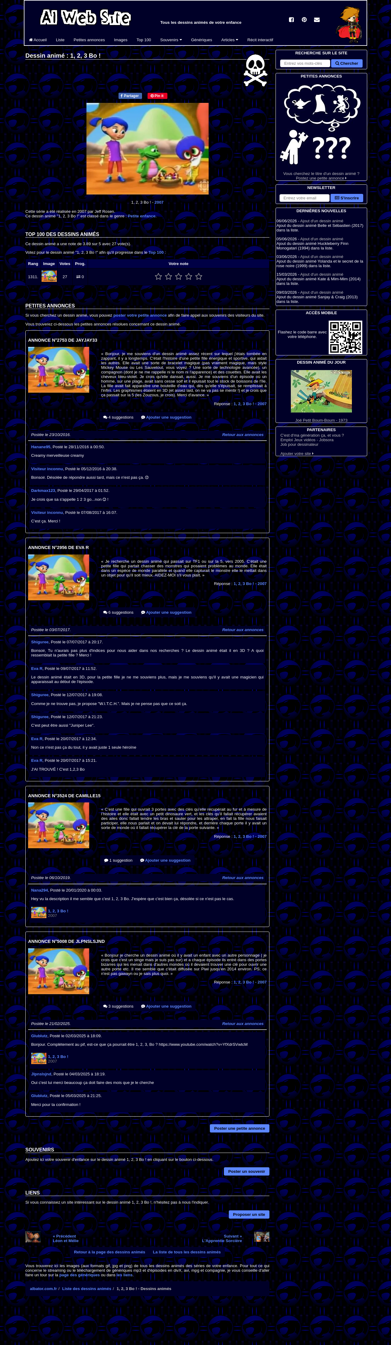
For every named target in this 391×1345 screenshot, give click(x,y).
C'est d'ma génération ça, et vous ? (312, 435)
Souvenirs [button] (171, 40)
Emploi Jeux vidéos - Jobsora (307, 440)
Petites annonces (89, 40)
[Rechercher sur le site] (305, 63)
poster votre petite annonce (140, 315)
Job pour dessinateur (299, 444)
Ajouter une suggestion (166, 417)
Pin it (157, 96)
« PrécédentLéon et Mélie (66, 1238)
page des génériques (79, 1275)
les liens (125, 1275)
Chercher (346, 63)
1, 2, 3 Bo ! (250, 404)
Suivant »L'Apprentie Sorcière (222, 1238)
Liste (60, 40)
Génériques (201, 40)
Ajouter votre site (297, 453)
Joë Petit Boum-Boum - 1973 (321, 396)
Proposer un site (249, 1214)
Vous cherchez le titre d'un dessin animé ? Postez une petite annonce (321, 129)
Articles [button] (229, 40)
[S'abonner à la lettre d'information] (305, 198)
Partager (130, 96)
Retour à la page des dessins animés (109, 1252)
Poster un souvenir (246, 1171)
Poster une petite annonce (239, 1128)
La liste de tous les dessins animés (187, 1252)
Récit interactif (260, 40)
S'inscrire (347, 198)
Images (120, 40)
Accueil (38, 40)
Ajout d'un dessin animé (321, 221)
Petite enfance (141, 216)
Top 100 (144, 40)
